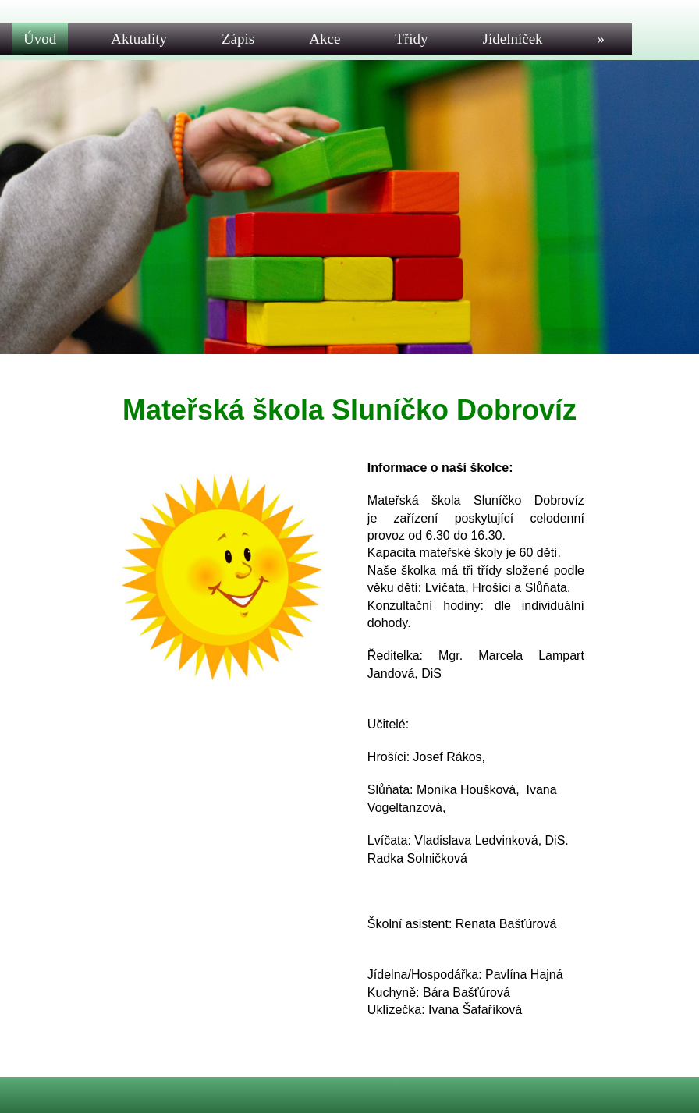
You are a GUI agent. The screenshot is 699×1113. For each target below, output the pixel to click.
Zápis (238, 38)
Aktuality (139, 38)
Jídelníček (513, 38)
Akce (324, 38)
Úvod (39, 38)
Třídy (411, 38)
